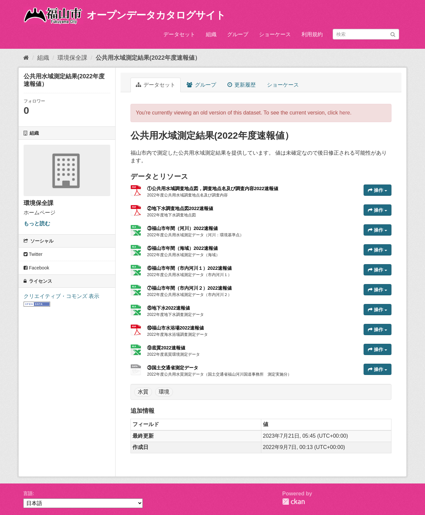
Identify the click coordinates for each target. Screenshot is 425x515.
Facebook (36, 267)
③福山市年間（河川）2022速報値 (182, 228)
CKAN (293, 501)
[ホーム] (26, 57)
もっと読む (37, 223)
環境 (164, 392)
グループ (237, 34)
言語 (28, 493)
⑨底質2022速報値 (166, 347)
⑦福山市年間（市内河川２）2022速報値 (189, 288)
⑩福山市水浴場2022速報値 (175, 328)
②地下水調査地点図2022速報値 (180, 208)
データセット (179, 34)
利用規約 (312, 34)
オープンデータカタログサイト (156, 15)
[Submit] (393, 34)
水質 (143, 392)
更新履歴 (241, 85)
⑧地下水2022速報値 (168, 308)
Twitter (33, 254)
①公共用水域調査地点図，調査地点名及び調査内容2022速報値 (212, 188)
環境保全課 (72, 57)
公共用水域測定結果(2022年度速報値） (148, 57)
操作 (377, 190)
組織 (211, 34)
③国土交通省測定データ (172, 367)
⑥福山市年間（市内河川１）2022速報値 (189, 268)
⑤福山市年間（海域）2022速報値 (182, 248)
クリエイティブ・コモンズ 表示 (61, 296)
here (344, 112)
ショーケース (275, 34)
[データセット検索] (366, 34)
